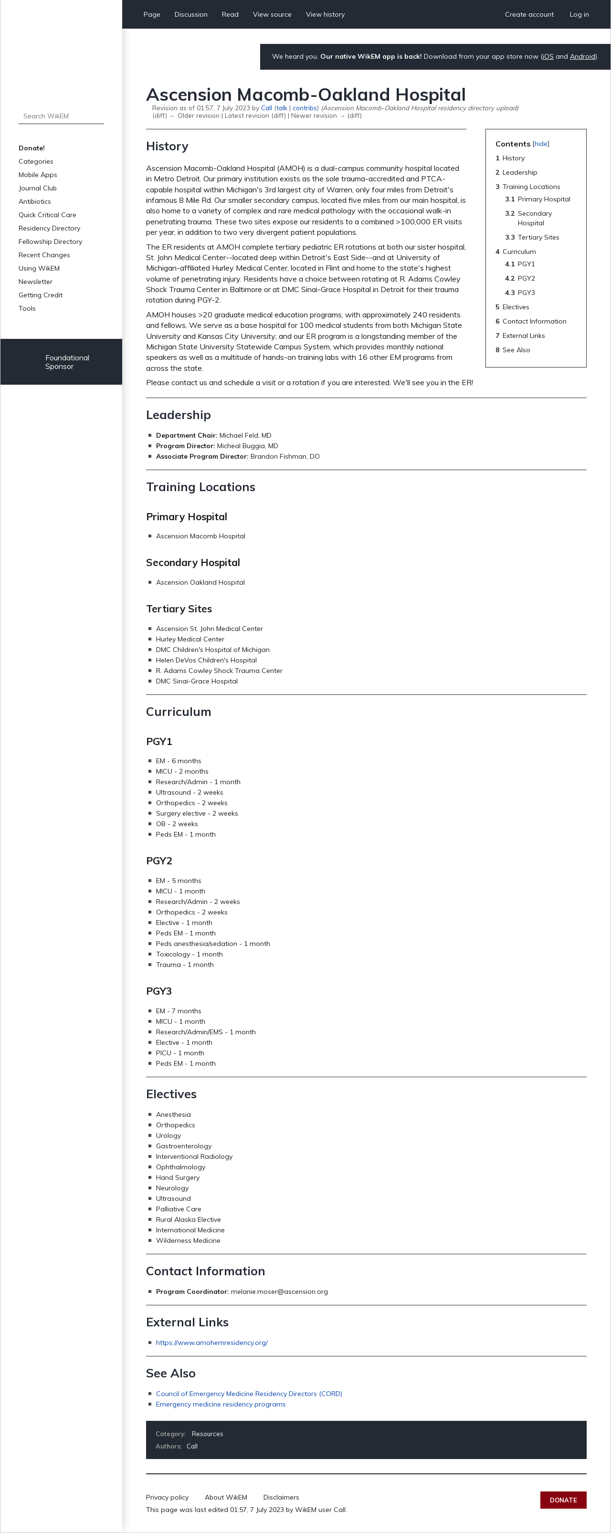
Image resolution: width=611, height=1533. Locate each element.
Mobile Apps (38, 174)
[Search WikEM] (61, 116)
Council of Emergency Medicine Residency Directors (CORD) (249, 1393)
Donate (563, 1500)
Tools (27, 308)
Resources (207, 1434)
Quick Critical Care (47, 214)
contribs (305, 108)
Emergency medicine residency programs (221, 1404)
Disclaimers (281, 1497)
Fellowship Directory (50, 241)
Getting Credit (41, 295)
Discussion (191, 14)
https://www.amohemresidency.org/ (212, 1342)
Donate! (32, 148)
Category (170, 1434)
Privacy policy (167, 1497)
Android (582, 56)
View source (272, 14)
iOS (548, 56)
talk (281, 108)
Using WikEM (39, 268)
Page (152, 14)
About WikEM (226, 1497)
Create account (529, 14)
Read (230, 14)
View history (325, 14)
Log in (579, 14)
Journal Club (38, 188)
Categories (36, 161)
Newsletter (36, 281)
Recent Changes (44, 255)
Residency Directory (49, 228)
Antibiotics (35, 201)
